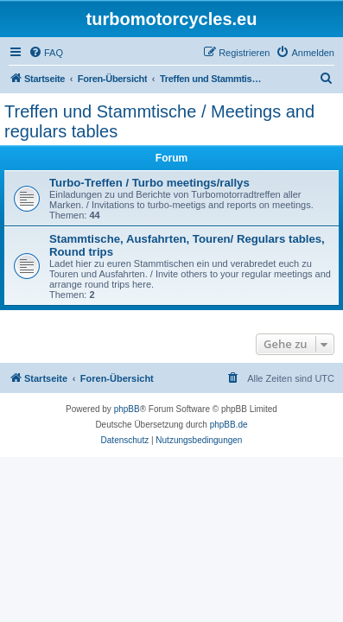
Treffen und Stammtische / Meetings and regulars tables (159, 121)
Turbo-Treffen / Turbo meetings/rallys (149, 182)
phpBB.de (229, 424)
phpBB (127, 409)
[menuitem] (46, 52)
